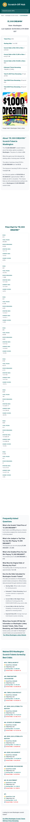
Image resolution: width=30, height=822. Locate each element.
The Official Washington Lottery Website (14, 635)
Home (2, 15)
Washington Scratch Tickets (11, 15)
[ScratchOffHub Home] (15, 4)
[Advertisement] (15, 208)
